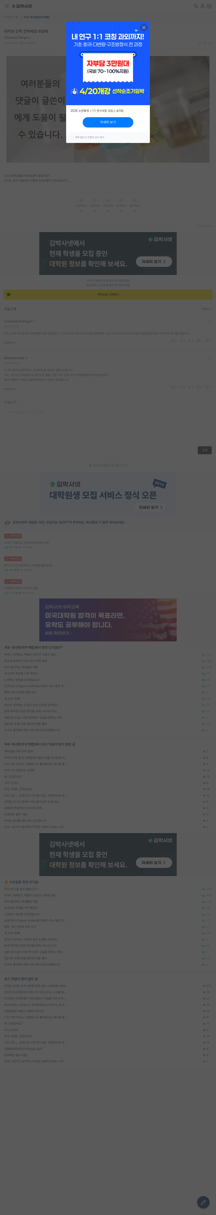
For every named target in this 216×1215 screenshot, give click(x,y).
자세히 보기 (108, 122)
